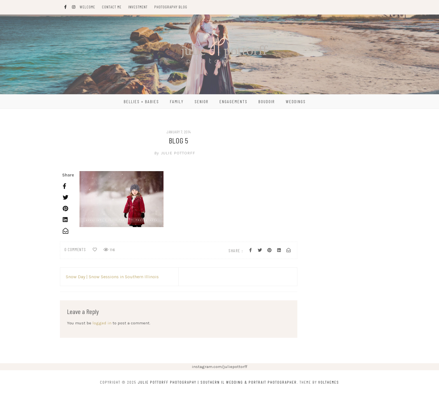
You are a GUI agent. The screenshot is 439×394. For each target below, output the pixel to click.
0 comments (75, 249)
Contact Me (112, 6)
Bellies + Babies (141, 101)
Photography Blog (170, 6)
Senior (202, 101)
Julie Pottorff (178, 152)
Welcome (87, 6)
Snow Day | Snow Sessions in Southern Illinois (112, 276)
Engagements (233, 101)
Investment (138, 6)
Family (177, 101)
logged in (101, 322)
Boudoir (266, 101)
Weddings (296, 101)
